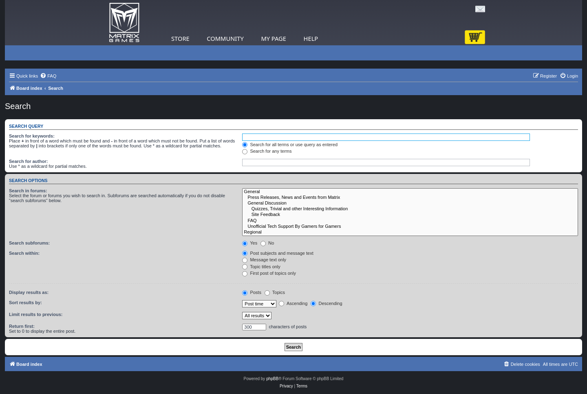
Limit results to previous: (35, 314)
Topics (275, 292)
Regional (410, 232)
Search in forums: (28, 190)
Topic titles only (261, 266)
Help (311, 38)
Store (180, 38)
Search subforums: (29, 242)
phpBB (272, 378)
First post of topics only (269, 273)
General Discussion (410, 203)
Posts (251, 292)
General (410, 192)
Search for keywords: (32, 136)
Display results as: (29, 292)
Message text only (264, 259)
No (267, 242)
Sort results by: (25, 302)
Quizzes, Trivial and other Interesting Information (410, 209)
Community (225, 38)
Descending (326, 303)
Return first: (22, 326)
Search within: (24, 253)
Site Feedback (410, 215)
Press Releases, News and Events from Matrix (410, 197)
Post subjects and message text (277, 253)
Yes (249, 242)
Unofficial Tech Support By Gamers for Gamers (410, 226)
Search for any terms (266, 151)
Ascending (293, 303)
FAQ (410, 221)
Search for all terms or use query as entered (290, 144)
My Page (273, 38)
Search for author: (28, 161)
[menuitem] (48, 76)
